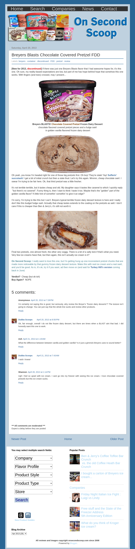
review (67, 61)
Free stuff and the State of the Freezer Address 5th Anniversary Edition (101, 512)
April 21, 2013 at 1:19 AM (34, 339)
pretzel (59, 61)
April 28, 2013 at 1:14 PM (39, 372)
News (88, 8)
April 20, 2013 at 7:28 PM (42, 300)
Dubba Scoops (25, 320)
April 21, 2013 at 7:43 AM (48, 355)
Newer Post (19, 439)
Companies (63, 8)
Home (17, 8)
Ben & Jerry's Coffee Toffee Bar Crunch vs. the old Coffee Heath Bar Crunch (102, 461)
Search (37, 8)
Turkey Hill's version (101, 267)
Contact (109, 8)
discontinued (43, 61)
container (31, 61)
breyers (22, 61)
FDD (52, 61)
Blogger (73, 543)
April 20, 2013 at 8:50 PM (48, 320)
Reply (21, 311)
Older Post (116, 439)
